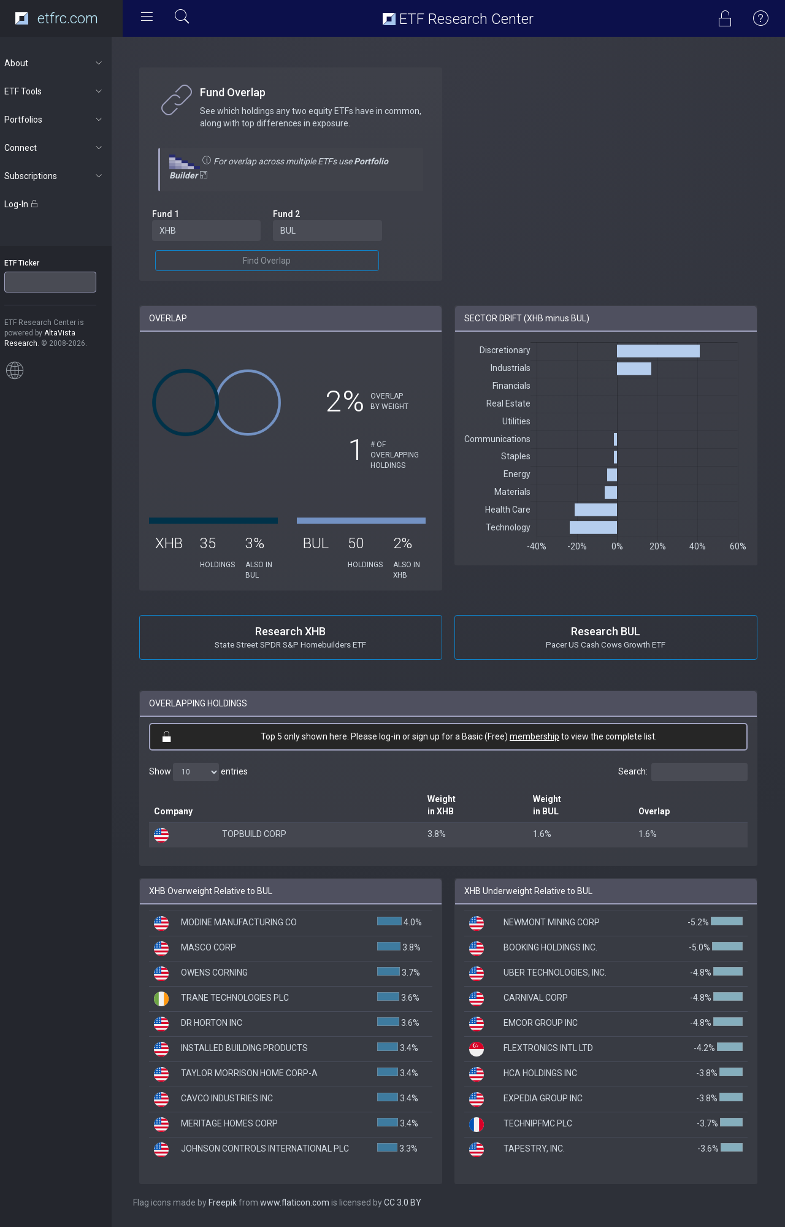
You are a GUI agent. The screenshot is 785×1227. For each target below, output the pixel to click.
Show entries (209, 772)
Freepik (234, 1202)
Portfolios (65, 119)
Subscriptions (65, 176)
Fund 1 (176, 214)
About (65, 63)
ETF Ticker (32, 263)
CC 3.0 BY (413, 1202)
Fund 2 (295, 214)
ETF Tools (65, 91)
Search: (683, 772)
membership (540, 736)
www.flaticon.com (305, 1202)
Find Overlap (276, 261)
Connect (65, 148)
